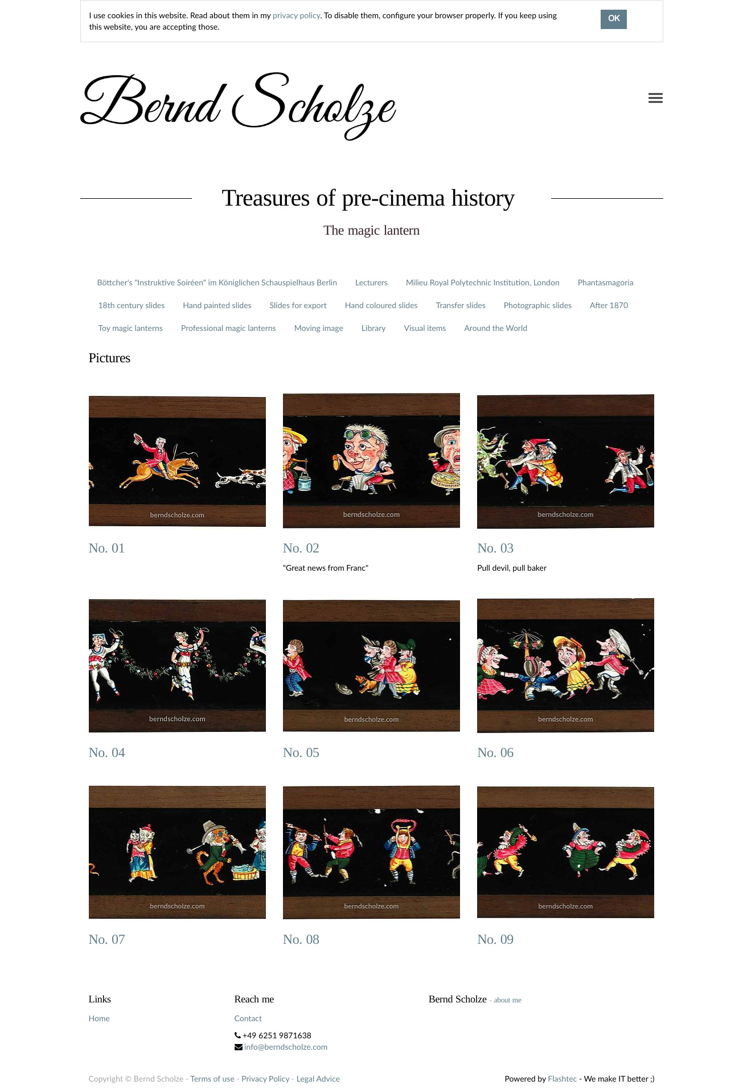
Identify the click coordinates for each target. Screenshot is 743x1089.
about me (508, 1000)
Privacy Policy (265, 1078)
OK (613, 19)
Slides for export (298, 305)
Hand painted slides (217, 305)
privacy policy (296, 15)
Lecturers (371, 282)
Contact (248, 1018)
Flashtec (562, 1078)
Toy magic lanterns (130, 328)
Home (99, 1018)
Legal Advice (318, 1078)
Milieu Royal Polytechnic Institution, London (483, 282)
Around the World (495, 328)
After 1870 (609, 305)
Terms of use (212, 1078)
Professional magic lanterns (228, 328)
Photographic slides (538, 305)
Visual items (425, 328)
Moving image (318, 328)
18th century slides (131, 305)
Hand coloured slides (381, 305)
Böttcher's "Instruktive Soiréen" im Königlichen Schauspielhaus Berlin (217, 282)
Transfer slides (461, 305)
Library (374, 328)
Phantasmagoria (606, 282)
